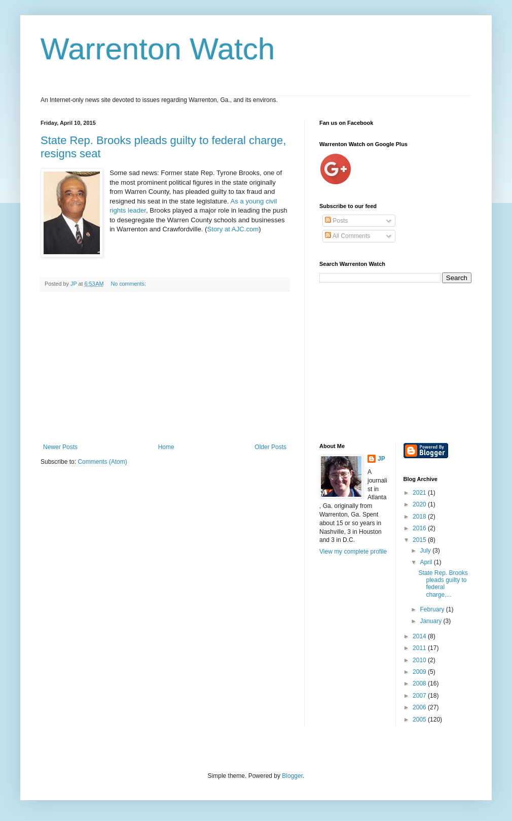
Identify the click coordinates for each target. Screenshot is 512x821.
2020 (420, 504)
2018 (420, 516)
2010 (420, 660)
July (426, 550)
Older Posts (270, 447)
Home (166, 447)
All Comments (347, 236)
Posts (336, 220)
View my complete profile (353, 551)
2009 (420, 671)
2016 (420, 528)
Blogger (292, 775)
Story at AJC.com (233, 229)
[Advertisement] (165, 367)
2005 (420, 719)
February (433, 609)
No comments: (129, 284)
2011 (420, 648)
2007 (420, 695)
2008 (420, 683)
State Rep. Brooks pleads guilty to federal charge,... (442, 583)
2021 (420, 492)
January (431, 621)
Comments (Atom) (102, 461)
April (426, 562)
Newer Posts (60, 447)
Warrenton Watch (158, 49)
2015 (420, 539)
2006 (420, 707)
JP (381, 458)
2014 (420, 636)
